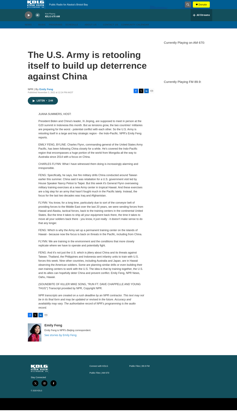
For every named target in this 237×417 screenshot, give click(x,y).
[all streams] (201, 22)
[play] (28, 22)
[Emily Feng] (34, 339)
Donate (204, 8)
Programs (55, 31)
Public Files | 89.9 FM (139, 373)
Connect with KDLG (98, 373)
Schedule (71, 31)
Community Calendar (135, 31)
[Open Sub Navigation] (34, 31)
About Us (91, 31)
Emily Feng (46, 96)
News (28, 31)
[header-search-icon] (189, 8)
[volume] (37, 22)
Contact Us (110, 31)
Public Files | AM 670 (99, 380)
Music (42, 31)
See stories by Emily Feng (60, 342)
